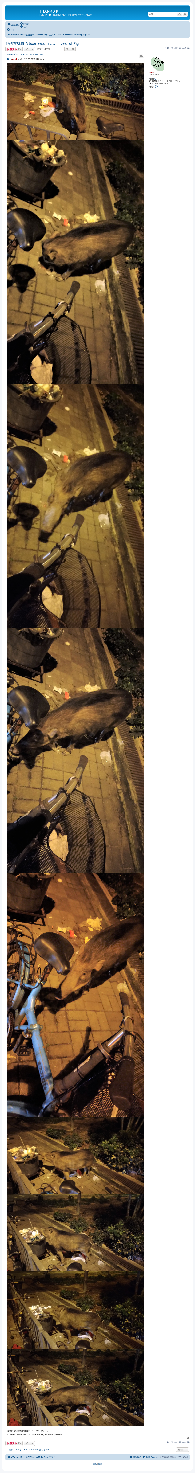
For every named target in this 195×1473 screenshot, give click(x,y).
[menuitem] (24, 23)
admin (152, 72)
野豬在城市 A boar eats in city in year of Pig (42, 43)
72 (155, 79)
